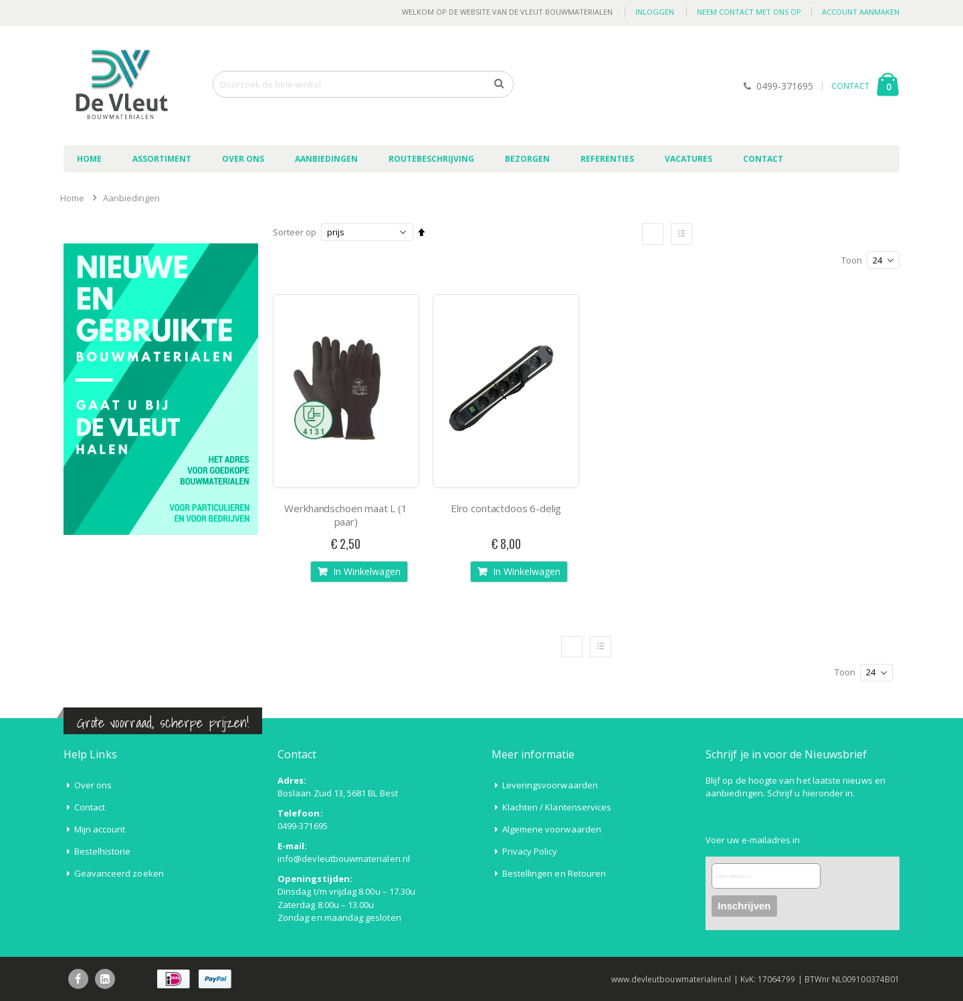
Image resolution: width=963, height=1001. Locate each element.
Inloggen (654, 12)
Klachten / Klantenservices (557, 807)
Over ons (93, 785)
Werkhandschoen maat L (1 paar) (345, 515)
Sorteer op (294, 232)
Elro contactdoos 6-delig (506, 508)
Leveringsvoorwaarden (550, 785)
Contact (89, 807)
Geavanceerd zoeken (119, 873)
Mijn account (100, 829)
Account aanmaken (860, 12)
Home (72, 198)
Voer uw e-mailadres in (753, 840)
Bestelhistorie (102, 851)
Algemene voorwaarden (551, 829)
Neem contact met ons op (749, 12)
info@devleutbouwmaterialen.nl (344, 859)
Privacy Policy (530, 851)
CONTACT (850, 86)
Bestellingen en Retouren (554, 873)
